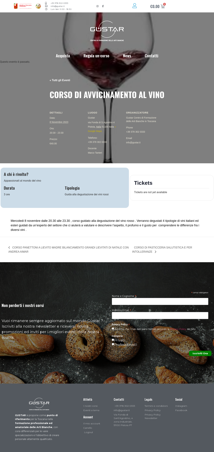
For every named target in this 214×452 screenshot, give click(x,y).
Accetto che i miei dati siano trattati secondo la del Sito (155, 329)
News (127, 55)
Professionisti (125, 345)
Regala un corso (96, 55)
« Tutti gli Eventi (60, 80)
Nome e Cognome (124, 295)
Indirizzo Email (121, 310)
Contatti (151, 55)
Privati (119, 340)
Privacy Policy (178, 329)
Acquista (63, 55)
